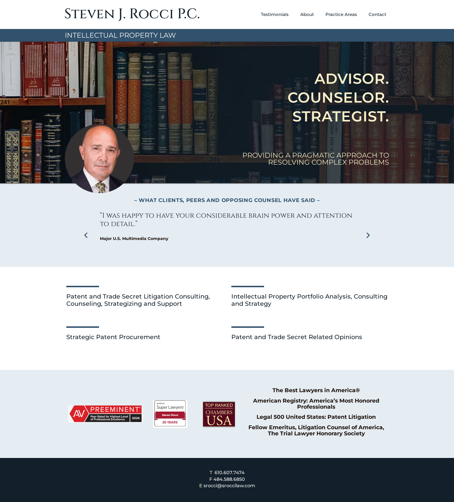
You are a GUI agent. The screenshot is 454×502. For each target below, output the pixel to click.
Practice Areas (341, 14)
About (307, 14)
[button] (85, 235)
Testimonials (275, 14)
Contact (377, 14)
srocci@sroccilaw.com (229, 485)
